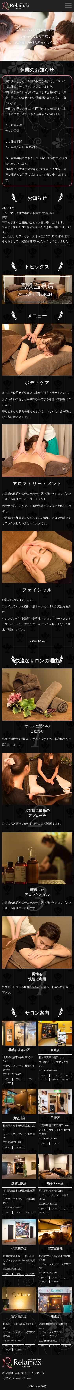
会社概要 (20, 1373)
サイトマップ (36, 1373)
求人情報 (7, 1373)
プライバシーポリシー (17, 1378)
